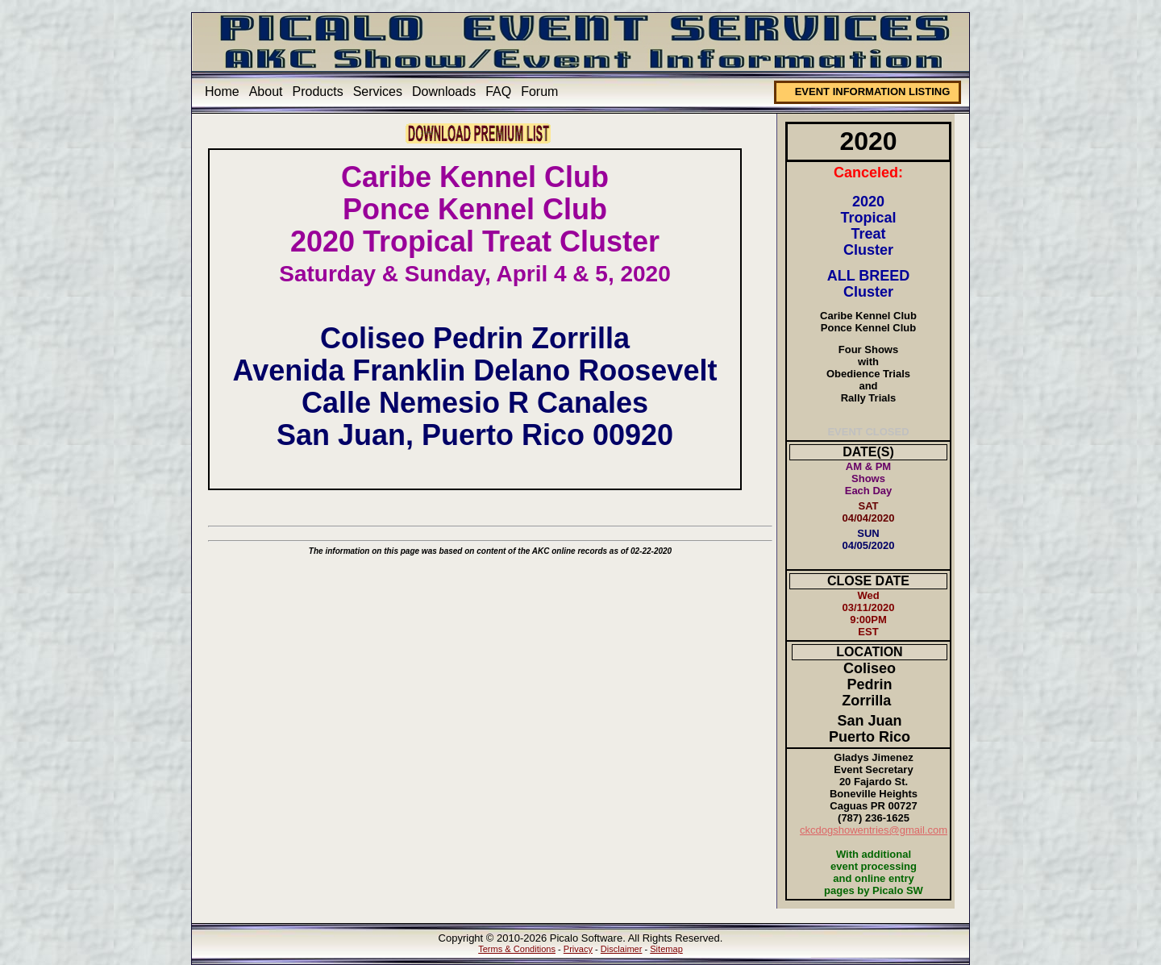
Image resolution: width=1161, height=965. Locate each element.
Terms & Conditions (517, 949)
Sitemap (666, 949)
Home (222, 91)
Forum (539, 91)
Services (377, 91)
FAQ (498, 91)
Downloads (444, 91)
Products (318, 91)
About (266, 91)
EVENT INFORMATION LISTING (873, 91)
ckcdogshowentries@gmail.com (873, 830)
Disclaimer (622, 949)
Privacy (578, 949)
